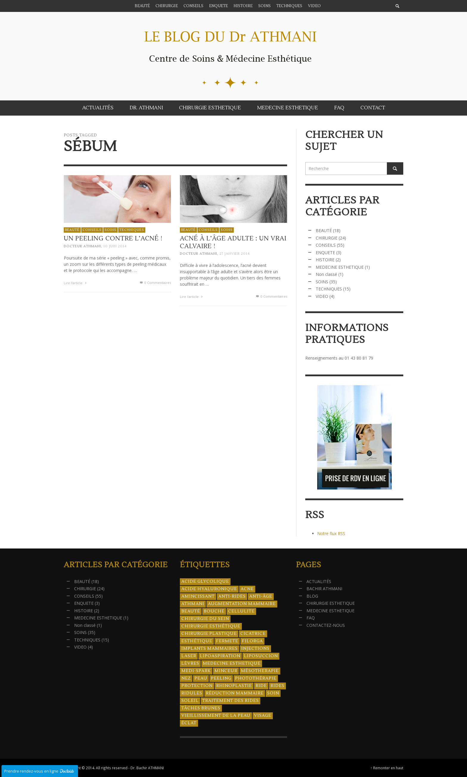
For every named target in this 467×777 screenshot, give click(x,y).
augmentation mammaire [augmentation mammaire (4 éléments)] (242, 604)
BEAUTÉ (72, 230)
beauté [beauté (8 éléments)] (190, 611)
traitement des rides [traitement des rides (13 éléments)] (230, 700)
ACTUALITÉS (318, 581)
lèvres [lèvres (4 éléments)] (190, 663)
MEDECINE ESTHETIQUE (340, 267)
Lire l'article (76, 283)
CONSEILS (92, 230)
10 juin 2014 (115, 246)
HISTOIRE (325, 259)
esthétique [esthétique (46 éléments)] (196, 641)
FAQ (310, 618)
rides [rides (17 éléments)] (277, 686)
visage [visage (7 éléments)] (262, 715)
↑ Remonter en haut (387, 767)
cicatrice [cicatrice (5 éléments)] (253, 633)
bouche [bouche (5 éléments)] (214, 611)
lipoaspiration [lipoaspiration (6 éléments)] (220, 656)
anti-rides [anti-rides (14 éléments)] (232, 596)
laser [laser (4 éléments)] (188, 656)
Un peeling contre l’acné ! (113, 239)
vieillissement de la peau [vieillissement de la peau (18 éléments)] (215, 715)
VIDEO (322, 296)
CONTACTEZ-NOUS (325, 625)
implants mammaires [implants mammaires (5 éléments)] (209, 648)
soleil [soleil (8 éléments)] (190, 700)
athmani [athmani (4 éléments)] (192, 604)
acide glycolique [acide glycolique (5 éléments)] (205, 581)
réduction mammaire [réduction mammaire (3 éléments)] (235, 693)
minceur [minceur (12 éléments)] (225, 671)
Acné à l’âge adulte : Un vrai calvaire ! (232, 244)
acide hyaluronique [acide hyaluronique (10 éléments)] (209, 589)
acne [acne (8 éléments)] (247, 589)
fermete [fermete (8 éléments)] (227, 641)
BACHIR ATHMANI (324, 588)
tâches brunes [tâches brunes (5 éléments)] (200, 708)
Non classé (326, 274)
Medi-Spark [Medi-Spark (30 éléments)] (196, 671)
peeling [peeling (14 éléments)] (221, 678)
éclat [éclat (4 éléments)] (189, 723)
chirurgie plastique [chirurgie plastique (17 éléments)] (209, 633)
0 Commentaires (155, 282)
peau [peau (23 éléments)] (200, 678)
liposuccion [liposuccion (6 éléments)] (261, 656)
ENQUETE (325, 252)
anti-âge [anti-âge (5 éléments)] (260, 596)
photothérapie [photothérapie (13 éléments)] (255, 678)
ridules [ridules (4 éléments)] (191, 693)
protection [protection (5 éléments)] (197, 686)
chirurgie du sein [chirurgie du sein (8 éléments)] (205, 618)
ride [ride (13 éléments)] (261, 686)
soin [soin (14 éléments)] (273, 693)
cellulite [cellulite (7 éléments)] (241, 611)
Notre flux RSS (331, 533)
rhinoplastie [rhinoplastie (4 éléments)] (234, 686)
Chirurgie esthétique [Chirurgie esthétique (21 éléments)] (210, 626)
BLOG (312, 596)
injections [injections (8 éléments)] (255, 648)
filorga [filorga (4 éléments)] (252, 641)
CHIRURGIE (326, 238)
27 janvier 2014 (234, 255)
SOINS (110, 230)
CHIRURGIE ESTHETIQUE (330, 603)
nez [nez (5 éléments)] (186, 678)
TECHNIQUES (131, 230)
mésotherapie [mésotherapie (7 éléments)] (260, 671)
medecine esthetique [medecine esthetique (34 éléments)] (232, 663)
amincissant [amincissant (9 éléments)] (198, 596)
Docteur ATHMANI (82, 246)
